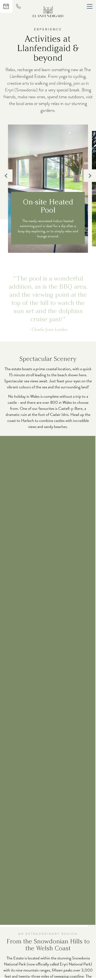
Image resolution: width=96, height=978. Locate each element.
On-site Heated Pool (48, 206)
